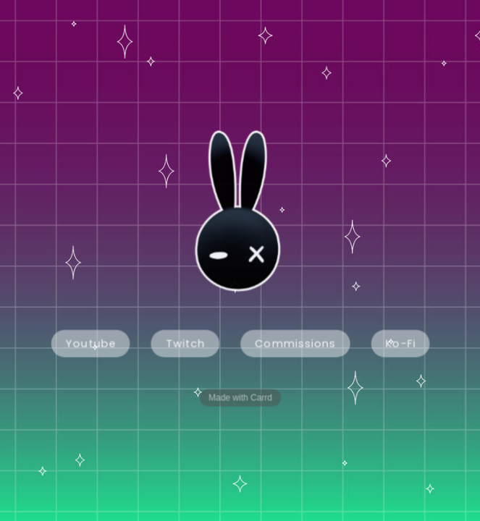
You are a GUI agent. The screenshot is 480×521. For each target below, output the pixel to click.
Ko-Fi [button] (400, 343)
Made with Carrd (240, 397)
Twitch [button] (185, 343)
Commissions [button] (295, 343)
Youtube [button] (91, 343)
